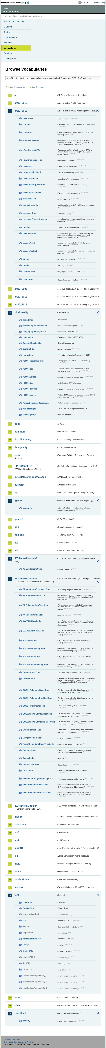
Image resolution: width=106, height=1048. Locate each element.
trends (26, 265)
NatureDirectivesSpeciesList (36, 403)
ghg (17, 527)
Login (83, 2)
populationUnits (30, 205)
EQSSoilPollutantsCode (34, 706)
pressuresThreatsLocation (35, 219)
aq (16, 95)
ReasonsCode (29, 750)
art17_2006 (21, 289)
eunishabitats (29, 349)
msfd (17, 863)
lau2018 (19, 848)
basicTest (27, 902)
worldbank (21, 1013)
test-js (26, 944)
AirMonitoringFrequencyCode (37, 589)
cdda (17, 424)
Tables (7, 32)
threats (26, 259)
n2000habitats (29, 377)
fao (16, 492)
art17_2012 (21, 296)
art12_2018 (21, 110)
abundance (28, 320)
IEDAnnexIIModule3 (26, 578)
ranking (26, 227)
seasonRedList (30, 251)
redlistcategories (30, 409)
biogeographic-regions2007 (35, 326)
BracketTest (28, 908)
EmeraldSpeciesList (32, 343)
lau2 (17, 840)
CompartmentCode (31, 672)
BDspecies (28, 118)
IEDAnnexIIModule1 (26, 558)
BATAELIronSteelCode (33, 631)
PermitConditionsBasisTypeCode (38, 744)
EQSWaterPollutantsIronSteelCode (39, 722)
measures (27, 166)
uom (17, 997)
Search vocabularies (17, 87)
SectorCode (28, 758)
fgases (18, 500)
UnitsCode (28, 770)
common (20, 431)
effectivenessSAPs (31, 150)
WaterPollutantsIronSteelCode (37, 792)
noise (18, 871)
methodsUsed (29, 199)
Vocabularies (10, 48)
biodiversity (21, 312)
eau (24, 920)
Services (8, 53)
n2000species (29, 395)
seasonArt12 (29, 243)
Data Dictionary (25, 16)
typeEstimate (29, 271)
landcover (20, 824)
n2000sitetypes (30, 389)
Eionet (15, 16)
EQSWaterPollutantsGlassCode (37, 714)
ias (16, 542)
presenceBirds (30, 213)
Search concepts (38, 87)
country (26, 1021)
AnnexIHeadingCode (32, 569)
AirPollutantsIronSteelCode (35, 605)
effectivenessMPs (31, 140)
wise (17, 1005)
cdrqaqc (27, 124)
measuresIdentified (32, 172)
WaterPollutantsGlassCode (35, 784)
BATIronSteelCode (31, 656)
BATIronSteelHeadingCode (35, 664)
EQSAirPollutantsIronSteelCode (37, 698)
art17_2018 (21, 304)
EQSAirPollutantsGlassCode (36, 690)
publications (22, 879)
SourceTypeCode (31, 764)
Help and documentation (15, 21)
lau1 (17, 832)
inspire (18, 816)
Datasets (8, 27)
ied (16, 550)
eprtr (17, 455)
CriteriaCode (29, 678)
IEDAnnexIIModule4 (26, 806)
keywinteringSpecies (32, 160)
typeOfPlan (28, 279)
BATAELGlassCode (32, 621)
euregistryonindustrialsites (30, 477)
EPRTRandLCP (23, 466)
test (17, 895)
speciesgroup (29, 414)
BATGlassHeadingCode (34, 648)
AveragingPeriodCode (33, 615)
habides (19, 535)
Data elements (10, 37)
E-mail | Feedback (12, 1039)
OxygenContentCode (32, 738)
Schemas (8, 42)
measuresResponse (32, 192)
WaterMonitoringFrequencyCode (38, 778)
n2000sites (28, 383)
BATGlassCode (30, 640)
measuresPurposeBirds (34, 184)
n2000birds (28, 369)
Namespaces (10, 58)
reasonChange (30, 233)
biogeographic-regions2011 (35, 331)
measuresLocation (31, 178)
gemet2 (19, 519)
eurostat (19, 484)
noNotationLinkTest (32, 939)
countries (27, 132)
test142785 (28, 951)
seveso (19, 887)
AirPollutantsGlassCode (34, 595)
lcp (16, 856)
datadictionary (23, 439)
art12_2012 (21, 103)
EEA (16, 2)
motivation (28, 355)
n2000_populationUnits (33, 361)
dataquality (28, 337)
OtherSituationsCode (32, 730)
